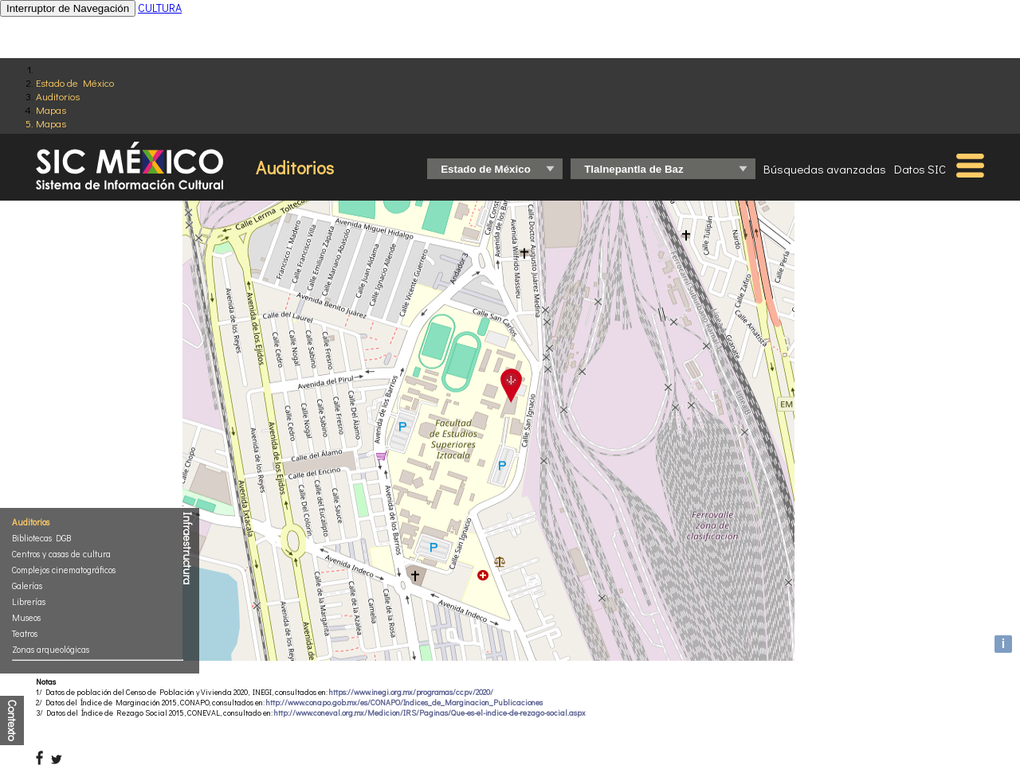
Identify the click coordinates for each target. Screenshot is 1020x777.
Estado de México (75, 82)
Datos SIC (920, 169)
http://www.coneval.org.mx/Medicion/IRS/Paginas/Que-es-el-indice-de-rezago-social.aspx (430, 713)
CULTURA (160, 7)
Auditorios (58, 96)
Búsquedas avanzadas (824, 169)
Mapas (51, 109)
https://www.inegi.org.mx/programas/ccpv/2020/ (411, 692)
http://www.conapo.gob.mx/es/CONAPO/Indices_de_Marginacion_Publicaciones (404, 702)
